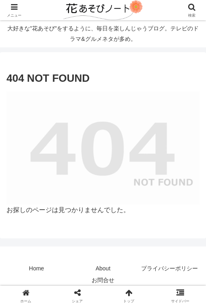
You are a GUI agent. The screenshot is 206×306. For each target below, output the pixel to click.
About (103, 268)
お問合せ (103, 280)
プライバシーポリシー (169, 268)
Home (36, 268)
